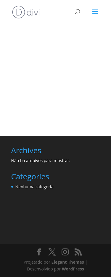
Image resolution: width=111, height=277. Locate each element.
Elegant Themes (68, 262)
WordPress (73, 269)
